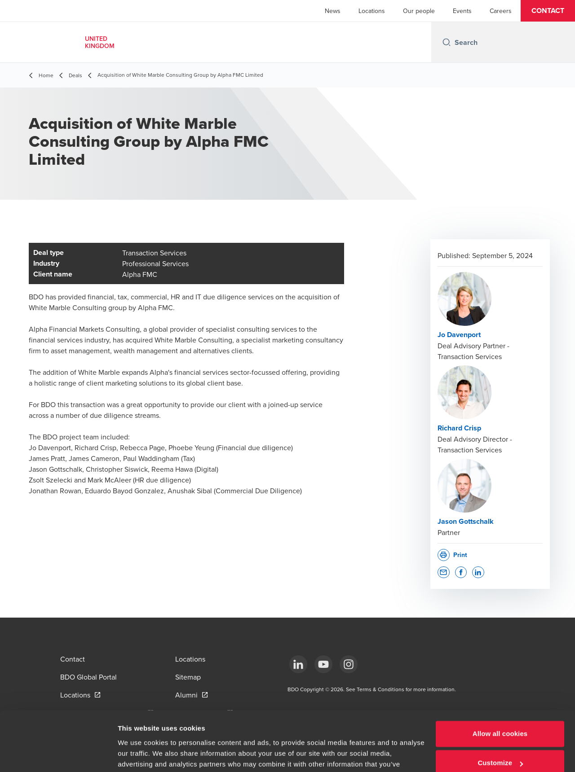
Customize (500, 717)
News (333, 10)
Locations (371, 10)
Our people (419, 10)
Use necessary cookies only (500, 747)
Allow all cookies (500, 688)
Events (462, 10)
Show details (138, 754)
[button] (548, 11)
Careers (501, 10)
